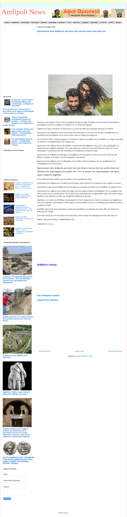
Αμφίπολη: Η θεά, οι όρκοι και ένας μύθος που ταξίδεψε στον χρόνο (16, 393)
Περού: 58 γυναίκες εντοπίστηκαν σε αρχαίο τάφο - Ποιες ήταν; (24, 218)
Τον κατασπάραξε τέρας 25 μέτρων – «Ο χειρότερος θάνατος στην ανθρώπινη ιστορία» (21, 142)
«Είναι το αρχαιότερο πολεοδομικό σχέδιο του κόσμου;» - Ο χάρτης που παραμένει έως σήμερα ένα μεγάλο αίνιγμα (18, 121)
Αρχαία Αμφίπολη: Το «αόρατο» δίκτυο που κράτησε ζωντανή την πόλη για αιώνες (18, 319)
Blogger (65, 513)
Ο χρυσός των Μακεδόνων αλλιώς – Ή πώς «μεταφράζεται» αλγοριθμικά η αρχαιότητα (24, 230)
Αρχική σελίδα (79, 351)
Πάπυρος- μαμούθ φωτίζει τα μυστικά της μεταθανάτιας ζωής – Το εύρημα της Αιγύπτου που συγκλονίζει (24, 185)
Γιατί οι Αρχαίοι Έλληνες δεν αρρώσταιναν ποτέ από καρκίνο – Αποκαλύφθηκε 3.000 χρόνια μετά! (22, 132)
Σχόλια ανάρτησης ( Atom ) (84, 356)
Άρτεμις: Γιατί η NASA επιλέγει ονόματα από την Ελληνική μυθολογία (23, 195)
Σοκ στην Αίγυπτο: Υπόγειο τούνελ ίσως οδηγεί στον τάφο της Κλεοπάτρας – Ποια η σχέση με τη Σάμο (18, 111)
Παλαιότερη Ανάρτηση (115, 351)
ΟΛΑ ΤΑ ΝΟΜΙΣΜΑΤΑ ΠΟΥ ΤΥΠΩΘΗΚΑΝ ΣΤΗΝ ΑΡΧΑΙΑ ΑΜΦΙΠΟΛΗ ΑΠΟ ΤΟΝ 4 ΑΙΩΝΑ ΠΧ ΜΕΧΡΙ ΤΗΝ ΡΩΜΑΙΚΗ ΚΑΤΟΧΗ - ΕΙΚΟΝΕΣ (18, 460)
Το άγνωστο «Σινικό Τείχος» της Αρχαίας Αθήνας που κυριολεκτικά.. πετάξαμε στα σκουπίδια (22, 103)
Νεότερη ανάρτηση (44, 351)
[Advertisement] (80, 54)
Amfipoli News (23, 12)
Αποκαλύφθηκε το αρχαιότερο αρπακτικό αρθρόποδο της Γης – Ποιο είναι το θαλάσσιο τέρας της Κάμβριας (23, 209)
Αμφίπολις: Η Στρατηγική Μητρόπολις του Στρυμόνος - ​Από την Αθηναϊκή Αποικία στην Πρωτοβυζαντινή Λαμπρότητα (17, 280)
